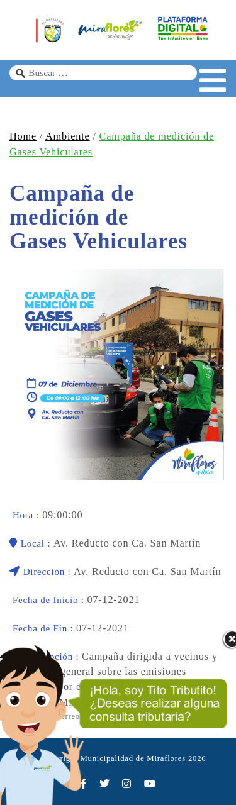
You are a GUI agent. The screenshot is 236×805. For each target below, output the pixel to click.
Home (23, 136)
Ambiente (67, 136)
